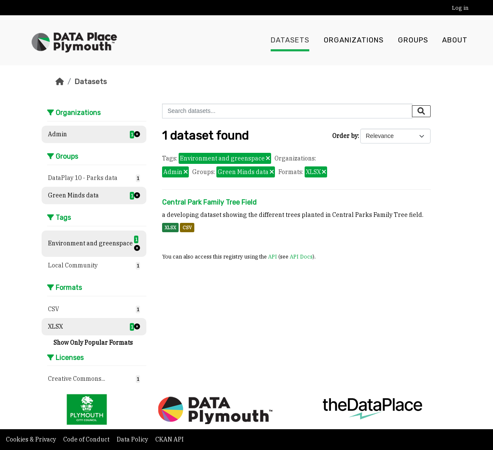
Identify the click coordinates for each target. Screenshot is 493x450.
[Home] (60, 81)
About (455, 40)
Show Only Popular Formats (93, 342)
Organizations (354, 40)
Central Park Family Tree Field (209, 202)
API (272, 256)
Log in (460, 7)
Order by (345, 136)
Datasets (290, 40)
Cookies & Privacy (31, 439)
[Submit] (421, 111)
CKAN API (169, 439)
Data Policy (133, 439)
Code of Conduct (87, 439)
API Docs (301, 256)
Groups (413, 40)
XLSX (170, 228)
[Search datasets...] (287, 111)
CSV (187, 228)
